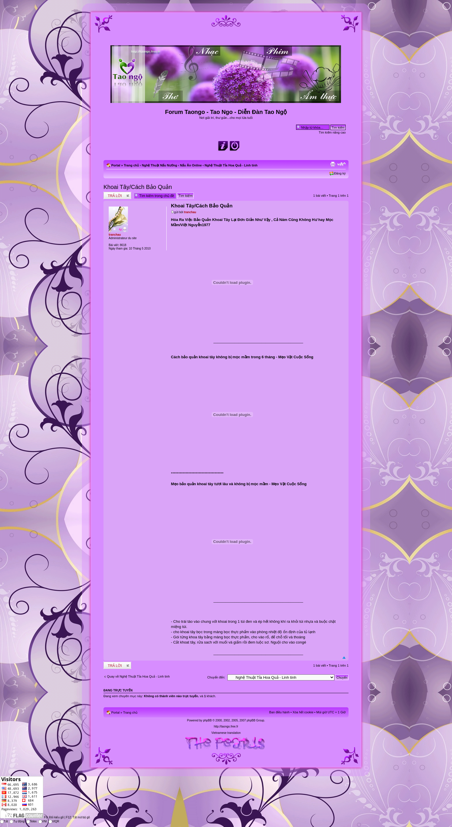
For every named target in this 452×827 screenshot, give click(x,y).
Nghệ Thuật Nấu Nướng (159, 165)
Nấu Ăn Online (191, 165)
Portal (115, 165)
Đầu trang (344, 658)
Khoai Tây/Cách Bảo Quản (137, 187)
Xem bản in (332, 164)
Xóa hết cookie (303, 712)
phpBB (207, 720)
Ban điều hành (279, 712)
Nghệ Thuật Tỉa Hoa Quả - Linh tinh (231, 165)
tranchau (190, 212)
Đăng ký (340, 173)
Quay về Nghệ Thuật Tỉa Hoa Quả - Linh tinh (138, 676)
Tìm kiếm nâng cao (332, 132)
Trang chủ (131, 165)
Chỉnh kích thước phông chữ (341, 164)
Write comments (117, 195)
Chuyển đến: (216, 677)
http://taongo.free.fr (226, 726)
